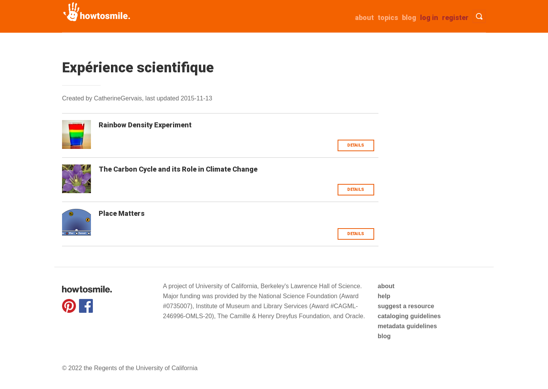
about (364, 17)
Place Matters (122, 213)
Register (455, 17)
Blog (409, 17)
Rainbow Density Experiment (145, 125)
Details (355, 145)
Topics (388, 17)
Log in (429, 17)
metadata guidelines (407, 326)
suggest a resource (406, 306)
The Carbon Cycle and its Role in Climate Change (178, 169)
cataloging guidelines (409, 316)
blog (384, 336)
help (384, 296)
